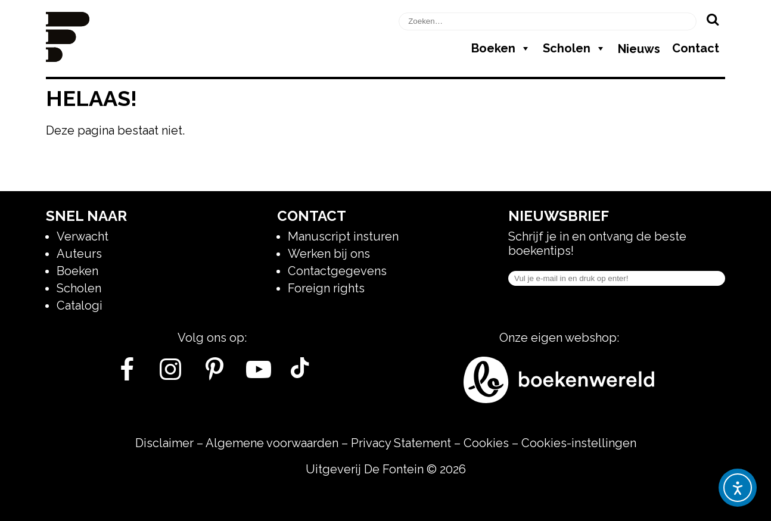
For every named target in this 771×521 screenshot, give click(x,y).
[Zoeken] (712, 19)
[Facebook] (126, 374)
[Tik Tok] (300, 374)
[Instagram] (170, 374)
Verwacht (82, 236)
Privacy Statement (401, 443)
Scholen (574, 48)
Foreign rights (326, 288)
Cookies (486, 443)
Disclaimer (164, 443)
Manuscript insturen (343, 236)
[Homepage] (67, 58)
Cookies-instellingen (578, 443)
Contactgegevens (337, 271)
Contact (695, 48)
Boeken (501, 48)
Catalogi (79, 305)
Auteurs (79, 254)
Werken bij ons (329, 254)
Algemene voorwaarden (272, 443)
